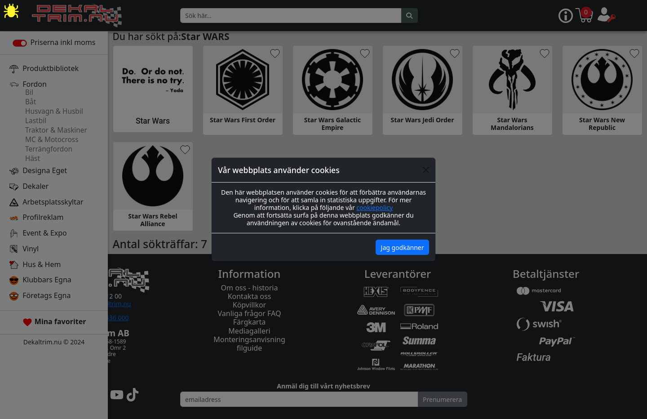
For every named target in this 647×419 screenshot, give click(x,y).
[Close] (426, 170)
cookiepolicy (374, 207)
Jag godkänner (402, 247)
